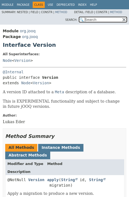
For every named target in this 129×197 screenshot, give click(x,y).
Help (93, 4)
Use (50, 4)
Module (7, 4)
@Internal (13, 72)
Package (23, 4)
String (68, 180)
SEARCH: (71, 19)
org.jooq (27, 31)
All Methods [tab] (21, 147)
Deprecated (66, 4)
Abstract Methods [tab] (28, 155)
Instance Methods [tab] (60, 147)
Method (61, 12)
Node (7, 60)
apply (53, 180)
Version (22, 60)
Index (82, 4)
